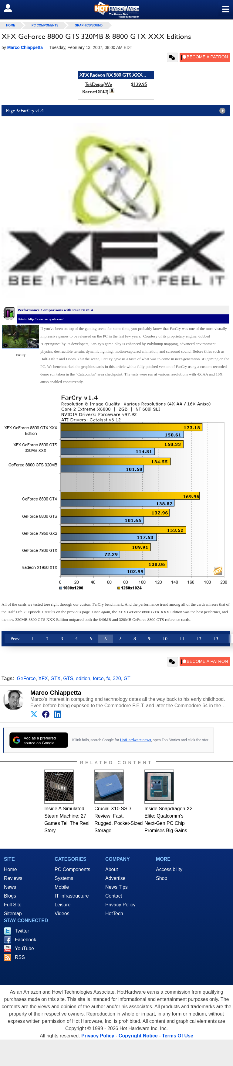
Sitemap (13, 913)
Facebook (25, 939)
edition (83, 678)
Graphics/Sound (89, 25)
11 (182, 639)
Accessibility (169, 869)
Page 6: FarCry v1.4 (117, 111)
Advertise (115, 878)
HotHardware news (135, 740)
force (98, 678)
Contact (113, 895)
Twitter (22, 930)
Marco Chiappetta (55, 692)
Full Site (13, 904)
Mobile (62, 887)
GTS (68, 678)
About (111, 869)
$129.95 (139, 84)
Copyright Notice (138, 1035)
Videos (62, 913)
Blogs (10, 895)
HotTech (114, 913)
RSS (20, 957)
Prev (15, 639)
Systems (64, 878)
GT (127, 678)
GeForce (26, 678)
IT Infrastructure (72, 895)
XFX (43, 678)
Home (10, 869)
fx (108, 678)
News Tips (116, 887)
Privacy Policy (120, 904)
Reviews (13, 878)
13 (216, 639)
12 (199, 639)
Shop (161, 878)
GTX (56, 678)
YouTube (24, 948)
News (10, 887)
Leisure (62, 904)
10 (165, 639)
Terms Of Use (177, 1035)
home (10, 25)
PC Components (45, 25)
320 (117, 678)
